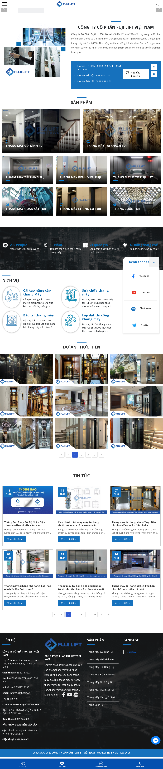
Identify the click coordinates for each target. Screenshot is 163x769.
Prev (68, 455)
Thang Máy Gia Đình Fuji (25, 146)
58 (95, 614)
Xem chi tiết (15, 539)
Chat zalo (141, 308)
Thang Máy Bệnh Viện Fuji (80, 177)
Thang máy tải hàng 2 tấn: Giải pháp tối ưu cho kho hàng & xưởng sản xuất (81, 587)
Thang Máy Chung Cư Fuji (80, 209)
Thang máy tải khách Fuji (107, 146)
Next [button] (159, 8)
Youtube (141, 292)
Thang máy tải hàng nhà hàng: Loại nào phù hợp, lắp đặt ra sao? (27, 587)
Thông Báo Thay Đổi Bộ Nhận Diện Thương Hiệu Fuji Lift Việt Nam (24, 523)
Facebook (140, 275)
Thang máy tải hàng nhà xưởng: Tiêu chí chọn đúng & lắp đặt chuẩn (134, 523)
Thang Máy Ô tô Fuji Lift (133, 177)
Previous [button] (4, 8)
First (62, 455)
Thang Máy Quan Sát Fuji (26, 209)
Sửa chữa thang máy (95, 292)
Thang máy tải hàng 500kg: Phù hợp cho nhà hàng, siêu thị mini (133, 587)
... (88, 614)
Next (95, 455)
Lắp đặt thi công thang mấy (95, 317)
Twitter (140, 325)
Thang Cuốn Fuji (126, 209)
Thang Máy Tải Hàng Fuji (25, 177)
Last (101, 455)
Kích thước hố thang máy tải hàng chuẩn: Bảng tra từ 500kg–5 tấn (78, 523)
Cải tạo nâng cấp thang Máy (37, 292)
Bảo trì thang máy (38, 315)
